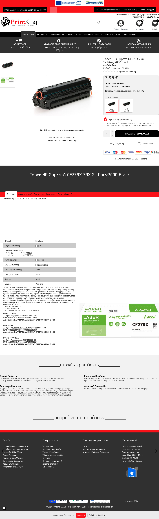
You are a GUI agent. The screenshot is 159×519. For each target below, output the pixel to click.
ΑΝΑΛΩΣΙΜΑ (53, 141)
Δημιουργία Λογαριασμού (94, 449)
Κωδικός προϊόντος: (112, 68)
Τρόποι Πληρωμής (11, 455)
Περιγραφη (11, 194)
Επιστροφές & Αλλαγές (13, 461)
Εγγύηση (46, 458)
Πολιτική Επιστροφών (124, 159)
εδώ (53, 380)
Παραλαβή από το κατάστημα (15, 449)
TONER (64, 141)
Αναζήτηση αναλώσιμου (13, 467)
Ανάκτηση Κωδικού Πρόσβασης (96, 452)
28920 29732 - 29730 (37, 10)
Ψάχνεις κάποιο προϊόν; (53, 455)
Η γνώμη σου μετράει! (52, 461)
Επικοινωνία (129, 10)
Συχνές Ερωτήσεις (51, 452)
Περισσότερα (145, 125)
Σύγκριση (117, 144)
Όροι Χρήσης (141, 159)
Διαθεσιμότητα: (111, 86)
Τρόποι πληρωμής (65, 194)
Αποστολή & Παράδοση (12, 452)
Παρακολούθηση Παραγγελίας (108, 10)
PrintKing (72, 141)
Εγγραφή (124, 29)
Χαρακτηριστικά (25, 194)
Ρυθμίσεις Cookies (97, 515)
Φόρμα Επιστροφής (11, 464)
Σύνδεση (117, 29)
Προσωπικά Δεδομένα (52, 449)
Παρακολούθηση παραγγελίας (16, 446)
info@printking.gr (135, 461)
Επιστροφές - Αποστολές (45, 194)
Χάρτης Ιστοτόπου (50, 464)
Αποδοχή (81, 515)
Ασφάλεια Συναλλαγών (13, 458)
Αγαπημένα (140, 29)
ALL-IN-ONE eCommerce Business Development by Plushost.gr (87, 507)
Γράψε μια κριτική (127, 72)
